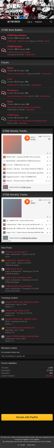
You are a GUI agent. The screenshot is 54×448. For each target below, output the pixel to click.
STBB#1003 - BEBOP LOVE (18, 41)
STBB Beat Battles (12, 29)
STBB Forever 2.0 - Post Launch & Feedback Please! (27, 121)
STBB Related (14, 46)
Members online (9, 348)
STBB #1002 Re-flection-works (18, 277)
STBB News (13, 115)
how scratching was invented (18, 96)
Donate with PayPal (27, 417)
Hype (10, 101)
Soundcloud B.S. (13, 85)
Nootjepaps (30, 110)
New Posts (6, 248)
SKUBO (49, 376)
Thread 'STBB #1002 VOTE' (17, 310)
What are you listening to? (17, 74)
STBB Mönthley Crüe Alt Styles (18, 52)
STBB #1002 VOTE (13, 269)
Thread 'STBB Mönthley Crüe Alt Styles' (22, 336)
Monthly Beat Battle (12, 291)
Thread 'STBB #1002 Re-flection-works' (22, 302)
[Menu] (4, 21)
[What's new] (45, 21)
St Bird (46, 41)
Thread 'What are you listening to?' (20, 328)
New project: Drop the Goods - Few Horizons (24, 107)
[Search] (50, 21)
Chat (9, 79)
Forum (5, 62)
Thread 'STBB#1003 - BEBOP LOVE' (21, 319)
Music (10, 68)
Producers (12, 90)
